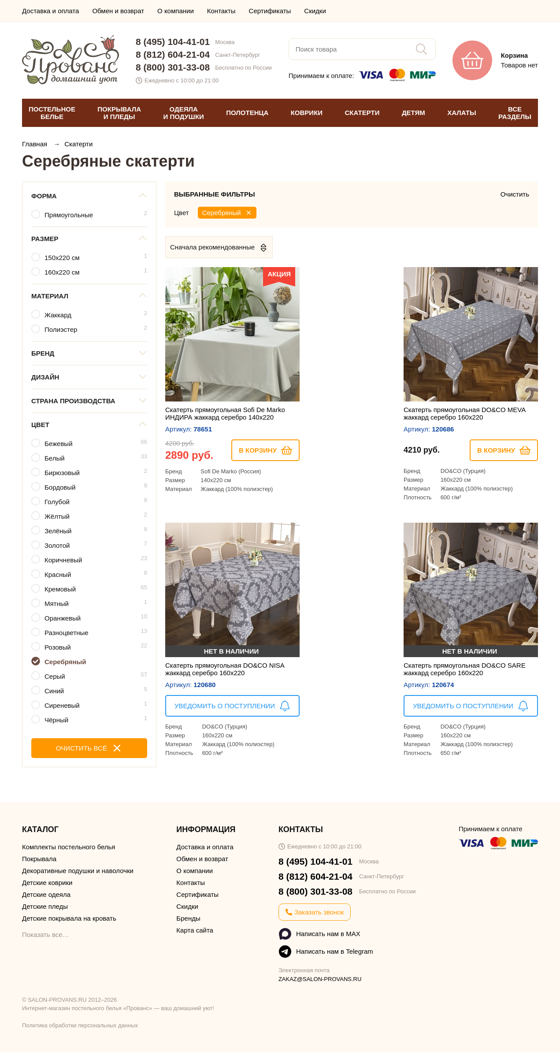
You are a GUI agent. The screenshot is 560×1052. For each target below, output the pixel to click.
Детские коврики (47, 882)
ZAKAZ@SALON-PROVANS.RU (320, 979)
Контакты (221, 11)
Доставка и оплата (50, 11)
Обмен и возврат (118, 11)
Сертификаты (270, 11)
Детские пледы (45, 906)
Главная (35, 144)
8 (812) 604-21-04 (173, 54)
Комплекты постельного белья (68, 847)
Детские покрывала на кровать (69, 918)
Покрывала (39, 858)
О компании (175, 11)
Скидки (315, 11)
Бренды (188, 918)
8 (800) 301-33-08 (173, 67)
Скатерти (78, 144)
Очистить (515, 194)
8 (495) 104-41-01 (173, 42)
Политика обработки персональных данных (80, 1025)
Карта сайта (194, 930)
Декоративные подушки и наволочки (78, 870)
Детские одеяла (46, 894)
